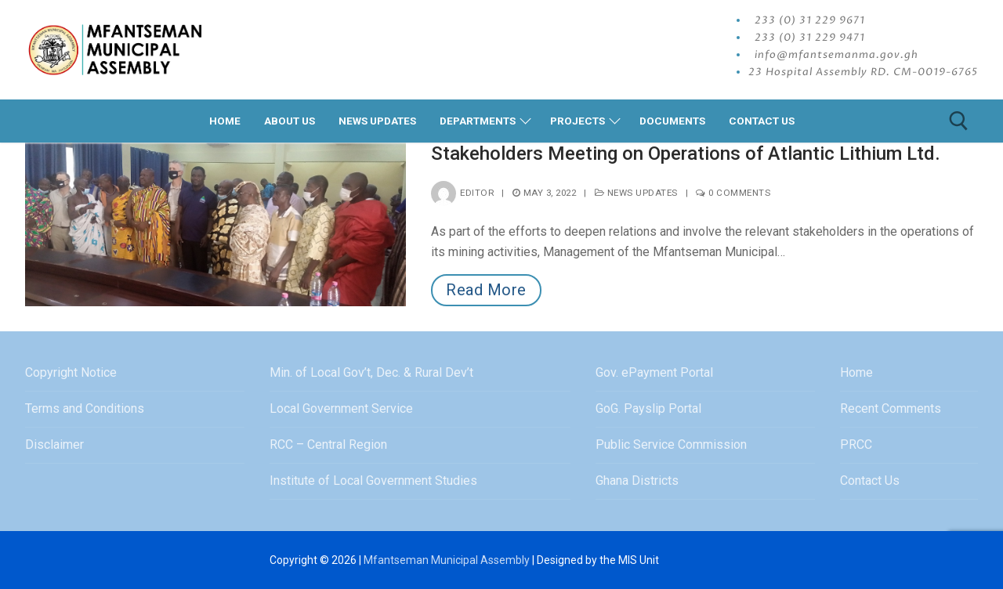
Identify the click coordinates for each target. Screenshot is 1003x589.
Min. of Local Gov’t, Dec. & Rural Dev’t (371, 372)
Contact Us (870, 480)
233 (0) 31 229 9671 (810, 20)
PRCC (856, 444)
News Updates (636, 192)
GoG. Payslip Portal (648, 408)
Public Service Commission (671, 444)
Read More (486, 289)
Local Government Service (341, 408)
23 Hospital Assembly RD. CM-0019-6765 (863, 72)
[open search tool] (959, 121)
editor (462, 192)
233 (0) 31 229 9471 (810, 38)
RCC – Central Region (328, 444)
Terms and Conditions (84, 408)
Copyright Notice (71, 372)
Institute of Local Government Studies (373, 480)
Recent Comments (890, 408)
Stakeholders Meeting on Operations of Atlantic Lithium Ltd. (685, 153)
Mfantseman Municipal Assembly (447, 560)
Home (856, 372)
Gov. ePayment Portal (654, 372)
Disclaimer (54, 444)
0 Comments (733, 192)
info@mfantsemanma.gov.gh (836, 55)
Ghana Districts (637, 480)
